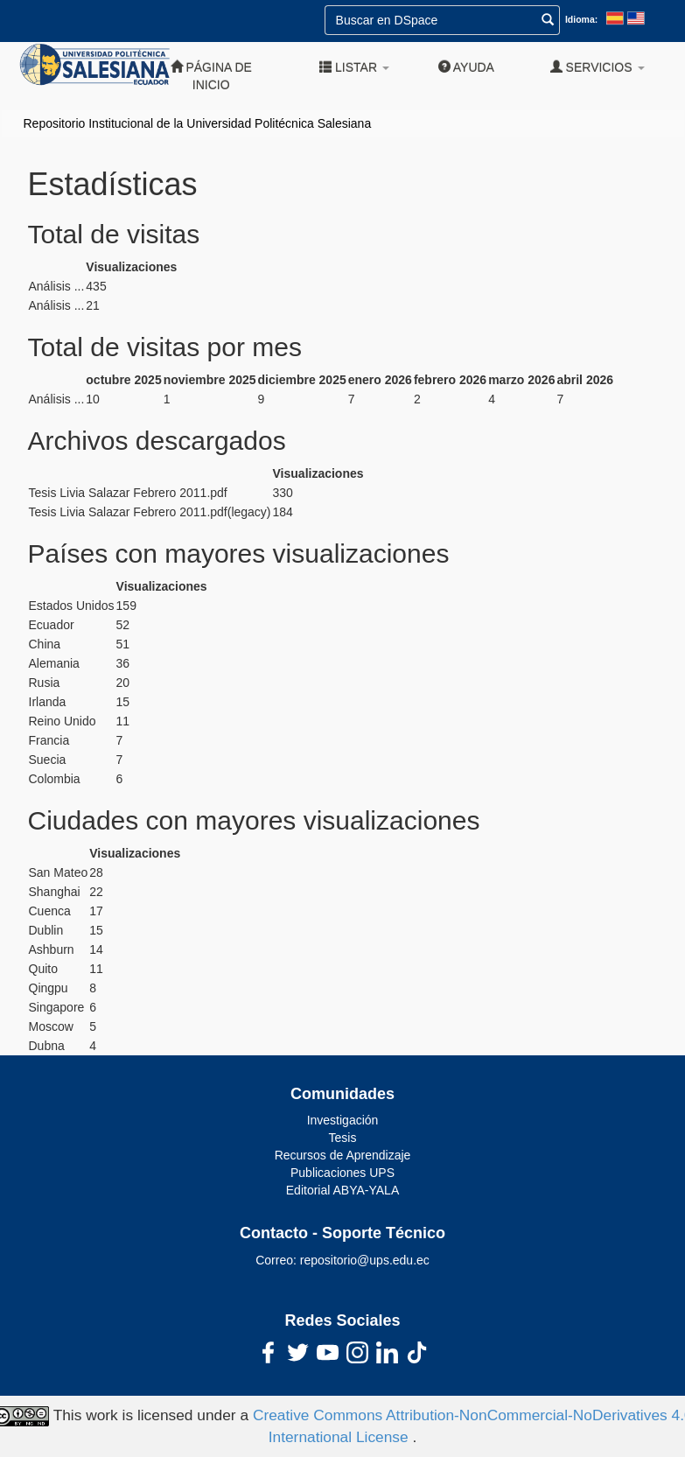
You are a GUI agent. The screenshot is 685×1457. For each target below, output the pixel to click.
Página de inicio (211, 76)
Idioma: (581, 19)
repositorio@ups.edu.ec (365, 1260)
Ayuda (466, 67)
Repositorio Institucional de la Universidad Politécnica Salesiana (198, 123)
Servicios (597, 67)
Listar (354, 67)
